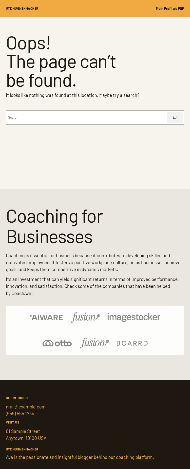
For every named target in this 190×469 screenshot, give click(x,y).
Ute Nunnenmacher (22, 8)
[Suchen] (175, 117)
